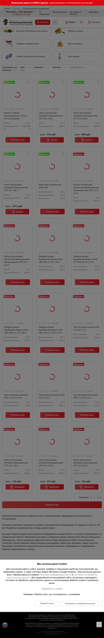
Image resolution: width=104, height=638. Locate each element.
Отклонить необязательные (80, 603)
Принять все (47, 603)
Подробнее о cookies (51, 589)
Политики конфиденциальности (56, 575)
